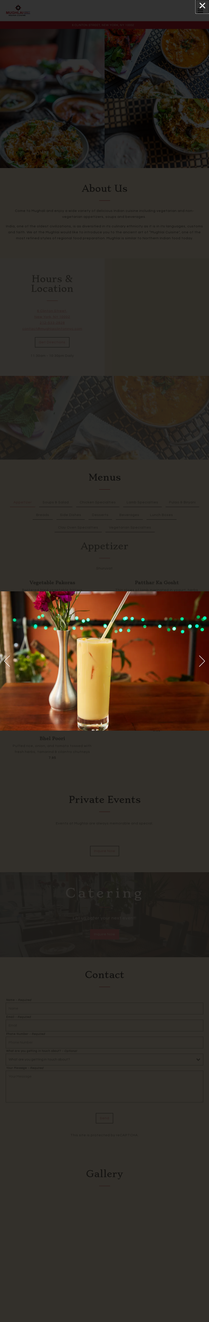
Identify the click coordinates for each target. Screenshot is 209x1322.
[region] (104, 661)
